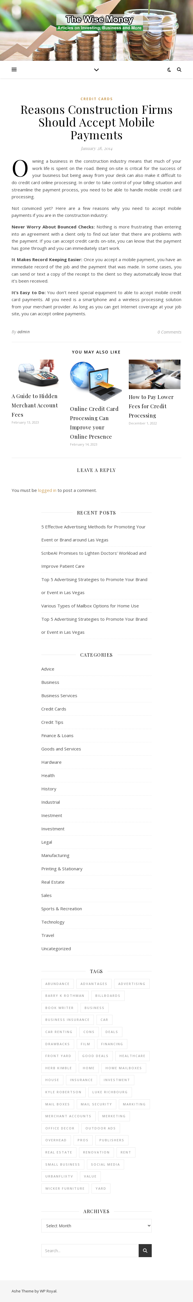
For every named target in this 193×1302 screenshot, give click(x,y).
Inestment (51, 815)
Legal (46, 842)
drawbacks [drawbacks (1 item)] (57, 1044)
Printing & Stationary (62, 868)
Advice (47, 669)
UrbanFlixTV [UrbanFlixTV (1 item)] (59, 1176)
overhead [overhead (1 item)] (56, 1140)
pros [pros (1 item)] (83, 1140)
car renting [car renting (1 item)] (59, 1032)
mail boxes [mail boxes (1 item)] (57, 1104)
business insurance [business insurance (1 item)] (67, 1019)
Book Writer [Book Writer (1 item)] (59, 1008)
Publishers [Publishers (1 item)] (111, 1140)
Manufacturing (55, 855)
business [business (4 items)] (95, 1008)
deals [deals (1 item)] (112, 1032)
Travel (47, 935)
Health (48, 775)
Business (50, 682)
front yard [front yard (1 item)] (58, 1056)
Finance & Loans (57, 735)
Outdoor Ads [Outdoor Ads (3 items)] (100, 1128)
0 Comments (169, 332)
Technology (53, 922)
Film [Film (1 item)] (85, 1044)
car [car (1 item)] (104, 1019)
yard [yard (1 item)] (101, 1188)
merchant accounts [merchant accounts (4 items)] (68, 1116)
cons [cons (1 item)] (89, 1032)
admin (23, 331)
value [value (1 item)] (90, 1176)
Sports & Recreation (61, 908)
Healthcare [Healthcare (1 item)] (132, 1056)
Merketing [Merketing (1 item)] (114, 1116)
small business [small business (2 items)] (62, 1164)
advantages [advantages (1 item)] (94, 983)
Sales (46, 895)
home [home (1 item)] (89, 1068)
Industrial (50, 802)
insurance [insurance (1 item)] (81, 1080)
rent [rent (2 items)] (126, 1152)
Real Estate (53, 882)
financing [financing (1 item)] (112, 1044)
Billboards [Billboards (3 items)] (108, 995)
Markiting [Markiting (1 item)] (134, 1104)
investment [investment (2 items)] (117, 1080)
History (48, 789)
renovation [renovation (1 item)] (96, 1152)
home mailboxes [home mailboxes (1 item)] (124, 1068)
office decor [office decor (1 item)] (60, 1128)
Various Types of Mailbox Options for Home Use (90, 606)
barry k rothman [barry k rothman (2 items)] (65, 995)
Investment (53, 829)
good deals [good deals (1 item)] (95, 1056)
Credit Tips (52, 722)
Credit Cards (97, 98)
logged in (47, 490)
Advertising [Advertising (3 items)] (132, 983)
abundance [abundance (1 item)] (57, 983)
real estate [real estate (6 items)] (58, 1152)
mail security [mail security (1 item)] (96, 1104)
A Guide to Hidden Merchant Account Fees (35, 405)
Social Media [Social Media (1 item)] (105, 1164)
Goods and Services (61, 749)
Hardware (51, 762)
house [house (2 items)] (52, 1080)
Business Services (59, 695)
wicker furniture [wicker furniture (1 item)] (65, 1188)
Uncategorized (56, 948)
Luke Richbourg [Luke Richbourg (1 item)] (110, 1092)
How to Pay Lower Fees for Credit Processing (151, 406)
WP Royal (48, 1291)
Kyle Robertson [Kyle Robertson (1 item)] (63, 1092)
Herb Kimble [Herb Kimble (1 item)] (58, 1068)
